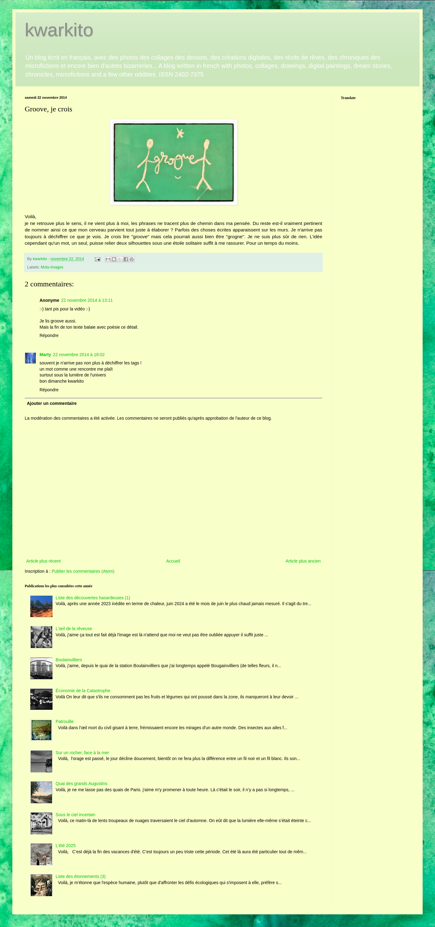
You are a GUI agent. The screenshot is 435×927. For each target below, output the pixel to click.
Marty (45, 354)
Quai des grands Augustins (81, 783)
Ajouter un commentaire (52, 403)
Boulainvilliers (69, 659)
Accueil (173, 561)
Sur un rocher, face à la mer (82, 752)
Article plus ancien (303, 561)
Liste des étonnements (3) (81, 876)
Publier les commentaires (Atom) (83, 571)
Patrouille (65, 721)
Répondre (49, 335)
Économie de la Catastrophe (83, 690)
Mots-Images (52, 267)
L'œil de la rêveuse (74, 628)
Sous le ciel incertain (75, 814)
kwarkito (59, 29)
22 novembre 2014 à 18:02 (78, 354)
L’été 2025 (66, 845)
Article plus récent (43, 561)
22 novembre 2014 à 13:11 (87, 300)
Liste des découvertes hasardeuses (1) (93, 597)
